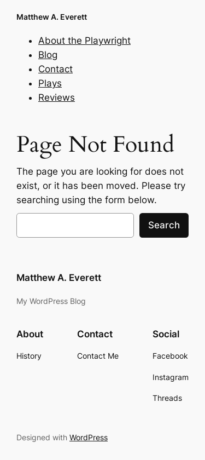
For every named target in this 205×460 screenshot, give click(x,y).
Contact (55, 69)
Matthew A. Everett (51, 16)
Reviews (56, 97)
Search (164, 225)
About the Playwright (84, 40)
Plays (50, 83)
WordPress (88, 437)
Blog (47, 54)
